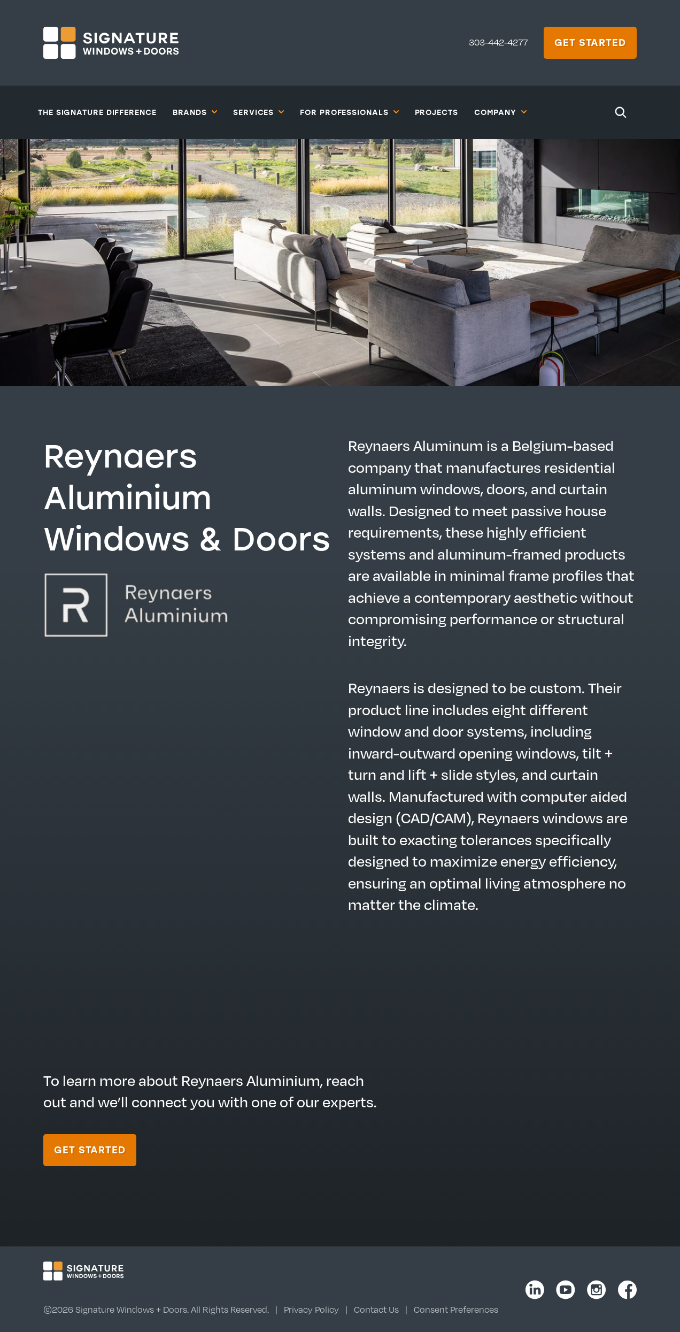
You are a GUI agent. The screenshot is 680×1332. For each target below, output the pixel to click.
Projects (436, 112)
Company (500, 111)
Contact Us (376, 1309)
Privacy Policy (311, 1309)
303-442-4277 (498, 42)
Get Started (590, 42)
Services (258, 111)
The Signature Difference (97, 112)
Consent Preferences (456, 1309)
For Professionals (349, 111)
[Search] (621, 112)
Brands (195, 111)
